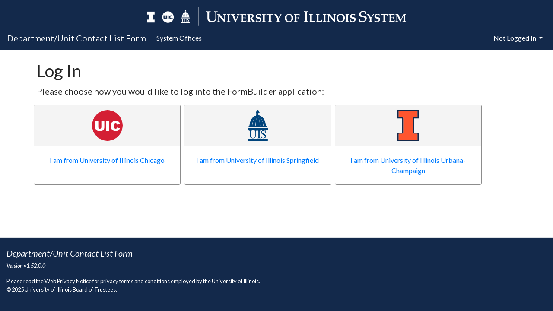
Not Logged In (515, 38)
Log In (59, 70)
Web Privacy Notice (68, 281)
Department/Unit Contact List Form (76, 38)
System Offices (179, 38)
